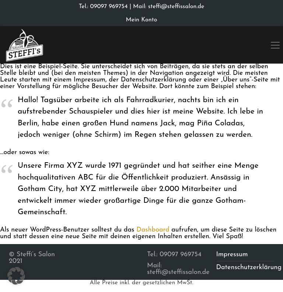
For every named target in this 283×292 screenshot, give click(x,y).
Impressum (232, 254)
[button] (16, 276)
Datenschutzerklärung (249, 267)
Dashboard (153, 229)
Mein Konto (141, 20)
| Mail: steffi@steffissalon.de (165, 7)
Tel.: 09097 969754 (103, 7)
